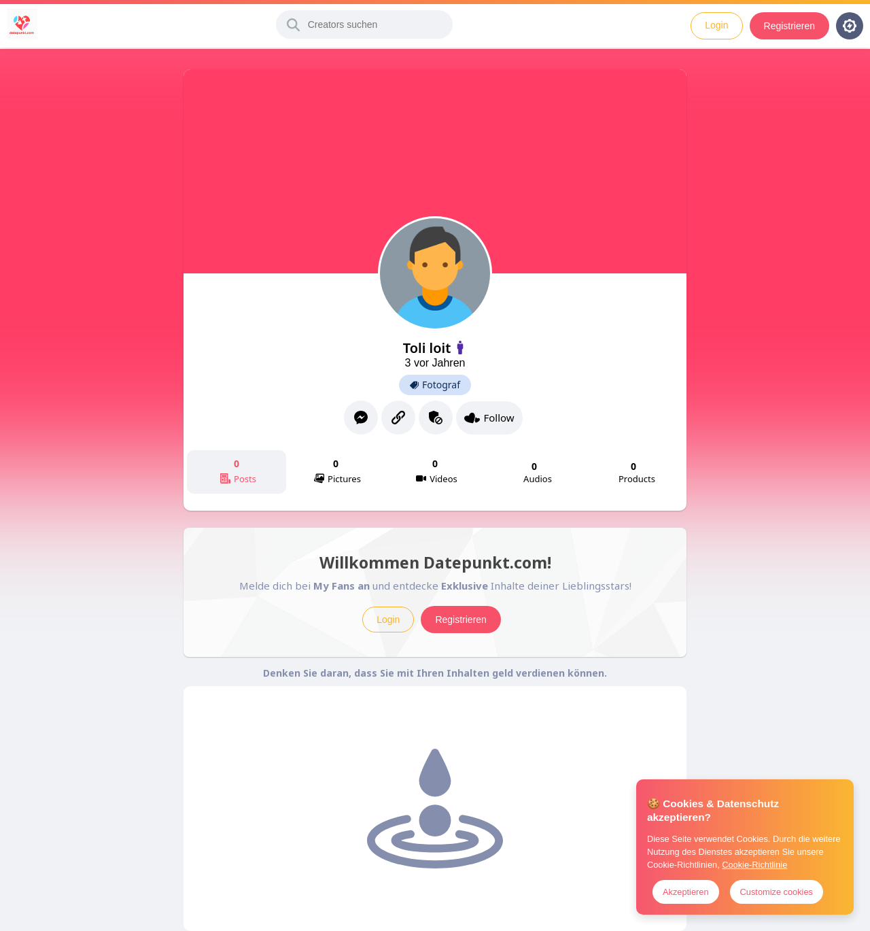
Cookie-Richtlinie (754, 865)
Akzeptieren (686, 892)
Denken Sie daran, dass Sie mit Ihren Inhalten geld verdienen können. (435, 672)
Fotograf (435, 385)
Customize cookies (776, 892)
